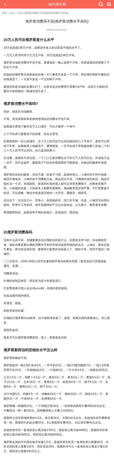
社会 (20, 13)
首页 (4, 13)
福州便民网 (57, 4)
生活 (12, 13)
